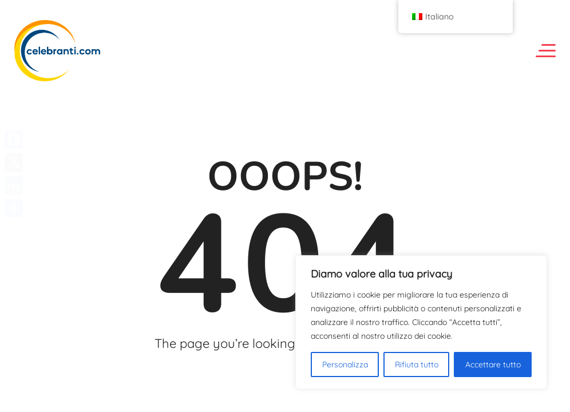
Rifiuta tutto (416, 364)
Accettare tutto (493, 364)
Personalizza (345, 364)
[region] (421, 322)
